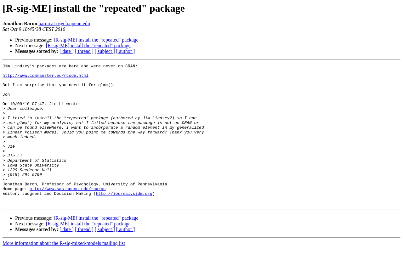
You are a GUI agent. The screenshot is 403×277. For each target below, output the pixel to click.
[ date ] (67, 51)
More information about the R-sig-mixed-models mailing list (64, 271)
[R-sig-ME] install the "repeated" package (96, 39)
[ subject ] (105, 51)
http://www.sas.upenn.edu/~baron (68, 214)
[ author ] (125, 51)
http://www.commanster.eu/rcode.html (45, 78)
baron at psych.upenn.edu (64, 23)
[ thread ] (84, 51)
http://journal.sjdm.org (124, 220)
